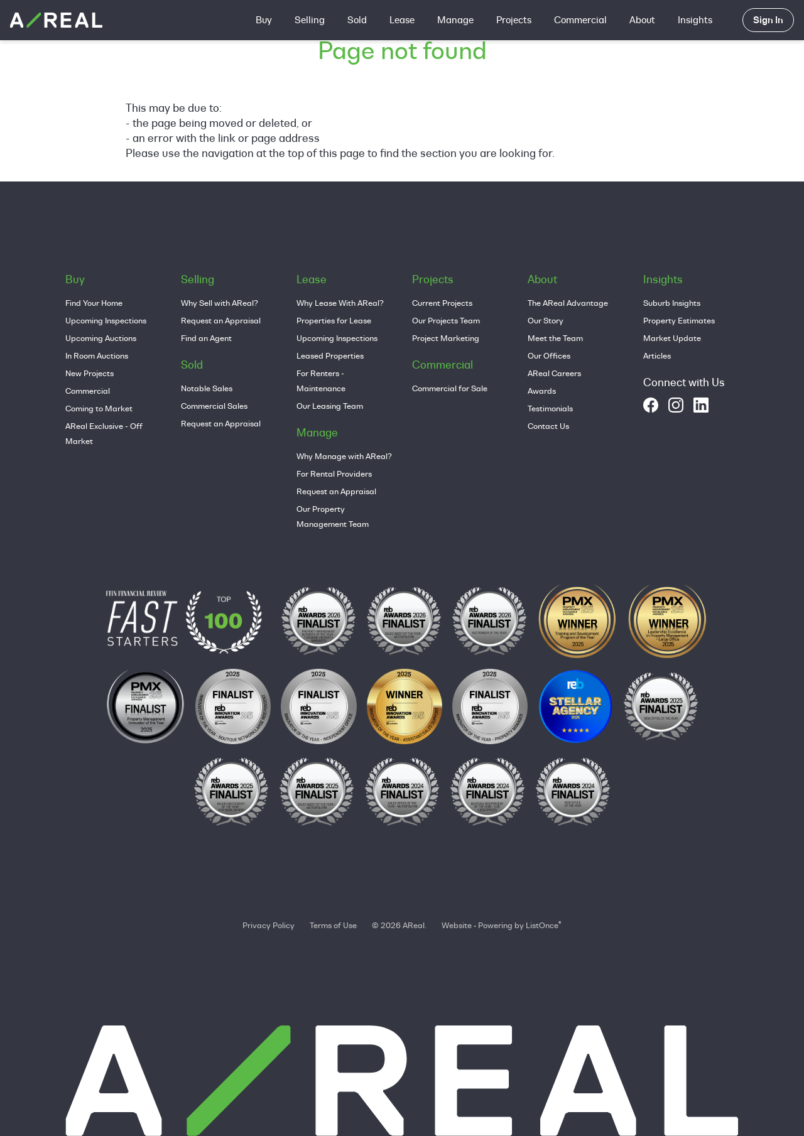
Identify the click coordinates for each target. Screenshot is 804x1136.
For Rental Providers (334, 473)
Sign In (768, 20)
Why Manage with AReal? (344, 456)
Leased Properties (330, 355)
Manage (455, 20)
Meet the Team (555, 338)
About (642, 20)
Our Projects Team (446, 320)
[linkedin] (701, 405)
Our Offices (549, 355)
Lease (402, 20)
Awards (542, 391)
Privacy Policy (268, 925)
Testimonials (550, 408)
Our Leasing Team (329, 406)
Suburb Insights (671, 303)
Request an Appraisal (221, 320)
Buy (264, 20)
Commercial (580, 20)
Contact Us (548, 426)
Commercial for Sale (449, 388)
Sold (357, 20)
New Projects (89, 373)
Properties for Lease (333, 320)
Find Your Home (93, 303)
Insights (695, 20)
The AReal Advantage (568, 303)
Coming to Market (99, 408)
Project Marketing (445, 338)
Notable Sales (206, 388)
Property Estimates (679, 320)
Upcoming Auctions (100, 338)
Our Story (545, 320)
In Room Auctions (96, 355)
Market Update (672, 338)
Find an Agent (206, 338)
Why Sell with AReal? (219, 303)
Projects (513, 20)
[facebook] (650, 405)
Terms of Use (333, 925)
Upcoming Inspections (105, 320)
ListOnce (542, 925)
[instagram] (675, 405)
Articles (657, 355)
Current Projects (442, 303)
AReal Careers (554, 373)
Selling (310, 20)
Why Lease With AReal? (340, 303)
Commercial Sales (214, 406)
